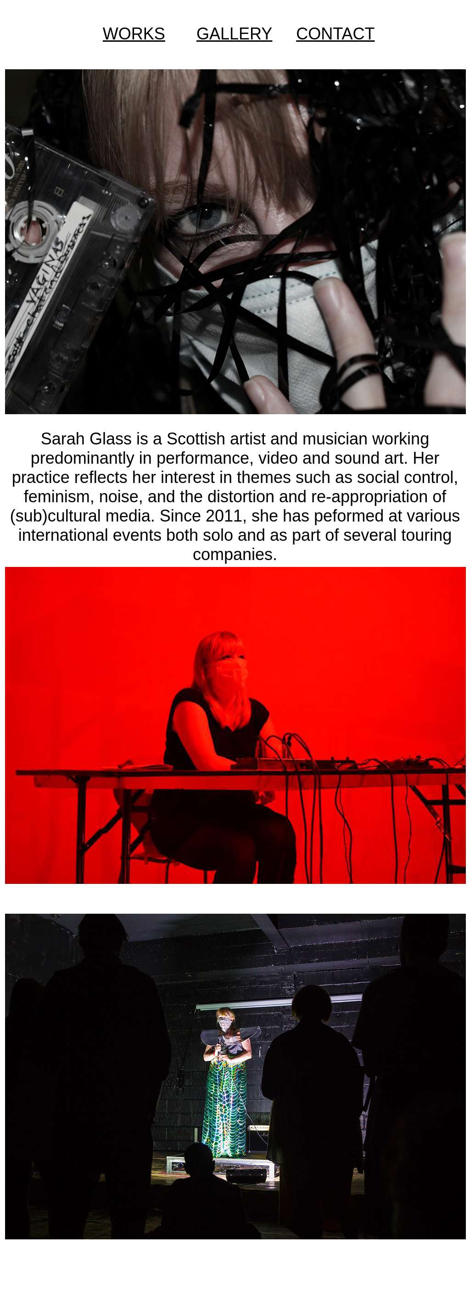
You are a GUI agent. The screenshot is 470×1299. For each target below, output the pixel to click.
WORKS (134, 33)
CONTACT (335, 33)
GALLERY (234, 33)
